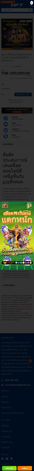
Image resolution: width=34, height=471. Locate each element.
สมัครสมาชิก (9, 468)
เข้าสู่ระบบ (25, 468)
